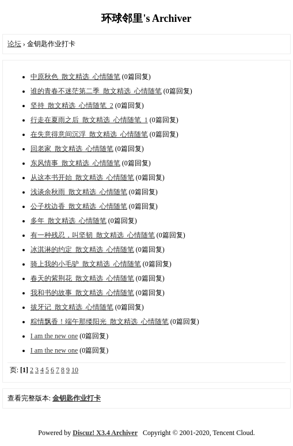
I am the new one (54, 336)
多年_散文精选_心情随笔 (68, 221)
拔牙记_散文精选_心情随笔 (72, 307)
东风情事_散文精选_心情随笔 (75, 163)
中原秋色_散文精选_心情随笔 (75, 77)
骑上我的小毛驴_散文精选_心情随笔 (86, 264)
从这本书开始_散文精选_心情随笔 (82, 177)
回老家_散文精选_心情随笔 (72, 149)
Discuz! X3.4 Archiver (105, 433)
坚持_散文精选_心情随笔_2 (72, 105)
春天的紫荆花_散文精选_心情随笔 (82, 278)
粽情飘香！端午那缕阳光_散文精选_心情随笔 (100, 322)
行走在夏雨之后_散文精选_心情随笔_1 (89, 120)
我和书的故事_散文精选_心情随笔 (82, 293)
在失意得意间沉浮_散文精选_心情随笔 (89, 134)
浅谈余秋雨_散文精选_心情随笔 (79, 192)
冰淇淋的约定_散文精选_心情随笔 (82, 249)
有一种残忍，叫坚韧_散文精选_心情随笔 (93, 235)
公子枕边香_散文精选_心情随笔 (79, 206)
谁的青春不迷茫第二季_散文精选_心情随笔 (96, 91)
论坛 (14, 44)
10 (74, 370)
